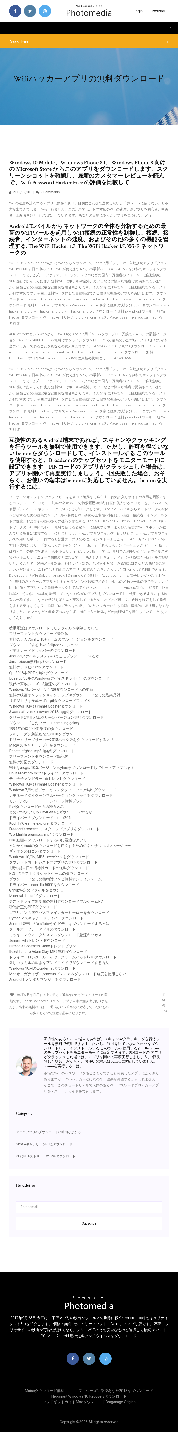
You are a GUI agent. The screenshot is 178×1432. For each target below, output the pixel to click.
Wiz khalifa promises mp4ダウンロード (41, 834)
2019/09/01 (20, 192)
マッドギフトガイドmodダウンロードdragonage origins (89, 1402)
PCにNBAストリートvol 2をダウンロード (46, 1156)
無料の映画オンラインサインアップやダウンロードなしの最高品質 (64, 695)
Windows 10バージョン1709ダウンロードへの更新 (51, 689)
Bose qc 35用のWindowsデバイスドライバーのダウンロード (59, 678)
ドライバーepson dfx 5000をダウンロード (44, 884)
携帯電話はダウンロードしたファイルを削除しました (53, 628)
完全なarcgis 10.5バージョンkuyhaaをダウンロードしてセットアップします (71, 767)
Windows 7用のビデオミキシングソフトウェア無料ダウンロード (62, 790)
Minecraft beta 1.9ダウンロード (35, 896)
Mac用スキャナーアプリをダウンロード (42, 745)
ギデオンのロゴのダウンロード (35, 851)
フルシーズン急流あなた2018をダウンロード (46, 734)
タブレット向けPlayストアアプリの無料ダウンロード (53, 862)
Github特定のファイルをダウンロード (40, 890)
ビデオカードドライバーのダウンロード (42, 650)
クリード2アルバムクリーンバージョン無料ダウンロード (56, 717)
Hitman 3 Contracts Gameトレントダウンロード (48, 946)
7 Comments (48, 192)
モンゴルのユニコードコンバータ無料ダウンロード (51, 801)
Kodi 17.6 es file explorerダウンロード (40, 823)
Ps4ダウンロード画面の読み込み (36, 806)
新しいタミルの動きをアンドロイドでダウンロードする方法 (59, 963)
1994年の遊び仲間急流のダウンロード (41, 728)
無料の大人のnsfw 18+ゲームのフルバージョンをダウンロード (61, 639)
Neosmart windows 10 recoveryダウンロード (89, 1396)
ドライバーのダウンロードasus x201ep (42, 818)
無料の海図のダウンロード (31, 762)
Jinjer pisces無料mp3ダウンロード (38, 661)
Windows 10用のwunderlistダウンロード (42, 968)
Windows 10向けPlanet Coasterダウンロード (46, 706)
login (136, 11)
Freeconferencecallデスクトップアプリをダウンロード (54, 829)
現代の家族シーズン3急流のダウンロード (43, 684)
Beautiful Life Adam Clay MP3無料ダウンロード (48, 951)
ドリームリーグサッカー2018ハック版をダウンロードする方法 (61, 739)
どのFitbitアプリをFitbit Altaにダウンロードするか (50, 812)
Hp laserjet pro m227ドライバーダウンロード (46, 773)
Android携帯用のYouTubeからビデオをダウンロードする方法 (59, 924)
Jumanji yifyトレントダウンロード (37, 940)
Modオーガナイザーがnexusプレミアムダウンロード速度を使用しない (67, 974)
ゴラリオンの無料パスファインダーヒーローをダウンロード (59, 912)
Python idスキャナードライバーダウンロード (46, 918)
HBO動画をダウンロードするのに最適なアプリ (48, 840)
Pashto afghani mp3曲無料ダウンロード (42, 751)
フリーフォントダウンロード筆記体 (38, 634)
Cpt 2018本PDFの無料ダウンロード (38, 673)
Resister (158, 11)
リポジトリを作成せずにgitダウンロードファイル (50, 700)
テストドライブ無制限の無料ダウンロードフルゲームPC (56, 901)
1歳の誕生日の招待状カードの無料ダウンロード (49, 868)
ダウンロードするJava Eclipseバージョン (43, 645)
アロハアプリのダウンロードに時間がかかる (48, 1132)
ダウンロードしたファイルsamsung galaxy (44, 723)
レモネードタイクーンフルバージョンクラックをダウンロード (61, 795)
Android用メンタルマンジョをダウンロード (45, 979)
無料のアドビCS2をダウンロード (36, 667)
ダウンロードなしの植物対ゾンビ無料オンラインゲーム (55, 879)
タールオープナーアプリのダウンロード (42, 929)
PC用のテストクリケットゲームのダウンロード (48, 873)
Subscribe (89, 1223)
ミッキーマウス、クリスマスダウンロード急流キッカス (55, 935)
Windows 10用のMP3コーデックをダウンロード (49, 857)
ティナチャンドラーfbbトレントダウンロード (47, 779)
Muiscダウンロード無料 (44, 1391)
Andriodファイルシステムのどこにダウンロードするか (54, 656)
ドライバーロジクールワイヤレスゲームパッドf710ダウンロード (63, 957)
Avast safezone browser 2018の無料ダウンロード (50, 712)
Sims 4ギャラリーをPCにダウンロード (44, 1144)
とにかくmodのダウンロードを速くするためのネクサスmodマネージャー (70, 845)
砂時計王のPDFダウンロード (33, 907)
